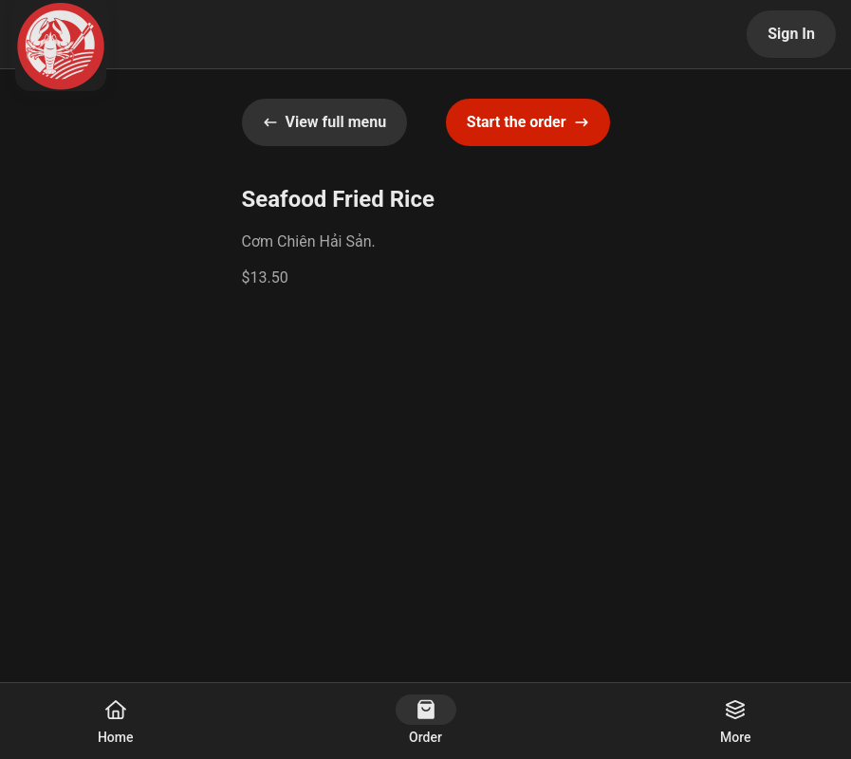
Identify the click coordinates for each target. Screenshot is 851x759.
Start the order (528, 122)
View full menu (325, 122)
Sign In (791, 34)
